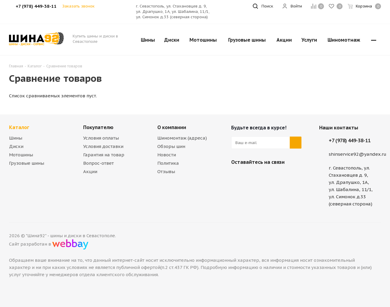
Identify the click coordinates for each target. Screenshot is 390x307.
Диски (16, 146)
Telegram (252, 176)
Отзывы (166, 171)
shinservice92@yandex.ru (357, 154)
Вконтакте (237, 176)
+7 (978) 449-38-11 (349, 140)
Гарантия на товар (103, 155)
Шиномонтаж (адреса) (182, 138)
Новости (166, 155)
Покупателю (98, 127)
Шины (15, 138)
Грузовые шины (26, 163)
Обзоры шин (171, 146)
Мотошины (21, 155)
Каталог (19, 127)
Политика (168, 163)
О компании (171, 127)
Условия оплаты (101, 138)
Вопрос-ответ (98, 163)
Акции (90, 171)
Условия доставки (103, 146)
